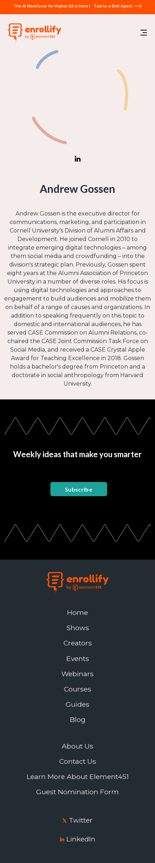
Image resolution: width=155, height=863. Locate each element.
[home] (32, 32)
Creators (77, 643)
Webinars (77, 674)
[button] (144, 33)
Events (77, 659)
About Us (77, 746)
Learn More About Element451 (78, 777)
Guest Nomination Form (77, 792)
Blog (77, 720)
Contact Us (77, 761)
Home (77, 613)
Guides (77, 704)
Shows (77, 628)
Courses (77, 689)
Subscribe (78, 489)
